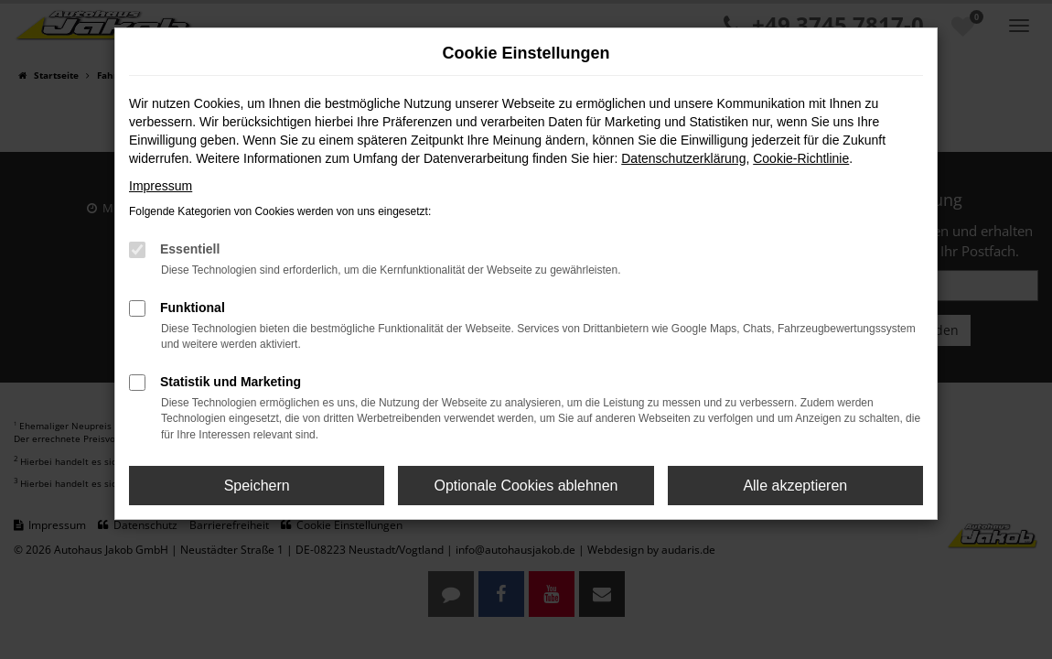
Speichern (257, 485)
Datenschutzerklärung (683, 158)
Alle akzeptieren (795, 485)
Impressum (160, 185)
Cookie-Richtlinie (801, 158)
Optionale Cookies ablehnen (525, 485)
